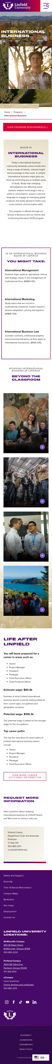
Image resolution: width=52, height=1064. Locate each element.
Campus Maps (11, 893)
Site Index (9, 905)
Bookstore (9, 899)
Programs (18, 112)
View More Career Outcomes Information (25, 776)
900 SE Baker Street (13, 945)
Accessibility (26, 1035)
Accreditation (26, 1040)
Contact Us (9, 917)
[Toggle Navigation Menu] (46, 6)
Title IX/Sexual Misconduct (17, 887)
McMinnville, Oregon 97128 (17, 948)
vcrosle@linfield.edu (17, 849)
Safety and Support (14, 875)
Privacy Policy (26, 1049)
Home (7, 112)
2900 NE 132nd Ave (13, 964)
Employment (10, 911)
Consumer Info (26, 1045)
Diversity (8, 881)
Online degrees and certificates (19, 984)
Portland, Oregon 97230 (15, 968)
